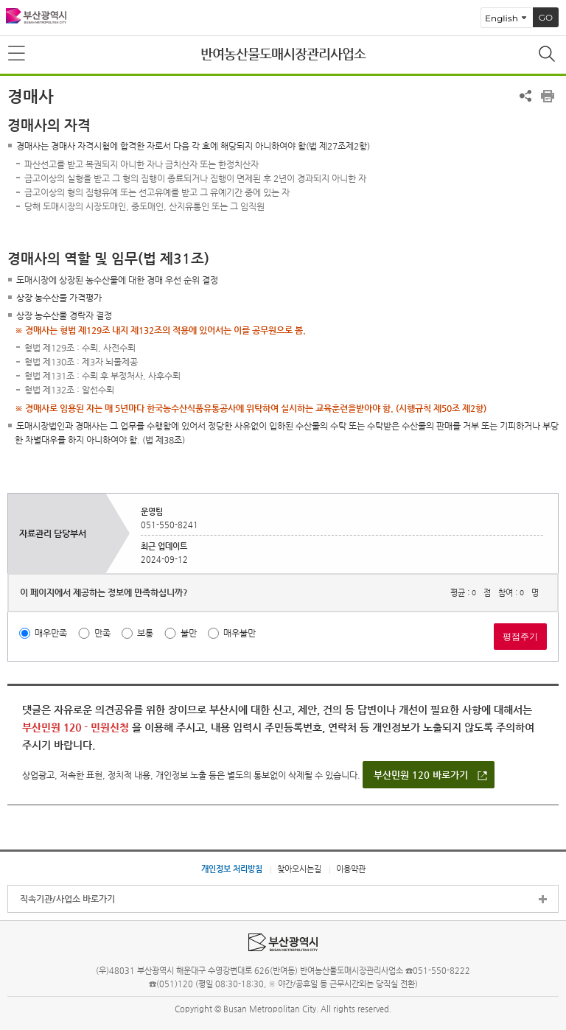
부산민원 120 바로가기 (421, 774)
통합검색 (548, 55)
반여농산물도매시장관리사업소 (283, 53)
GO (546, 17)
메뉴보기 (18, 54)
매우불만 (239, 633)
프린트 (548, 96)
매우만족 (51, 633)
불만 (189, 633)
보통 (145, 633)
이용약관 (351, 868)
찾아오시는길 (299, 868)
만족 (102, 633)
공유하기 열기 (525, 96)
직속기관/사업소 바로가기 (67, 899)
